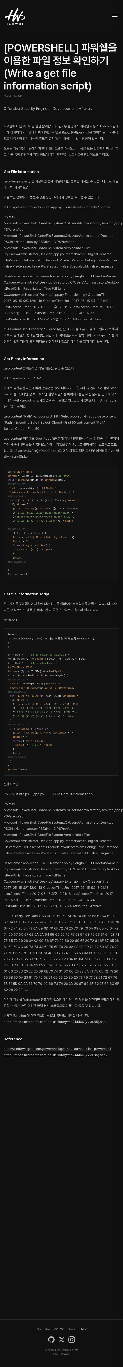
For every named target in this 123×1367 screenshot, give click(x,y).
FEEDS (71, 1329)
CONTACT (59, 1329)
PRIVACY (83, 1329)
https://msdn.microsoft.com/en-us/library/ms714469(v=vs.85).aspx (56, 1022)
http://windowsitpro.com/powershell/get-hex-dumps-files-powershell (57, 1049)
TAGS (38, 1329)
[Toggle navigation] (115, 16)
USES (47, 1329)
